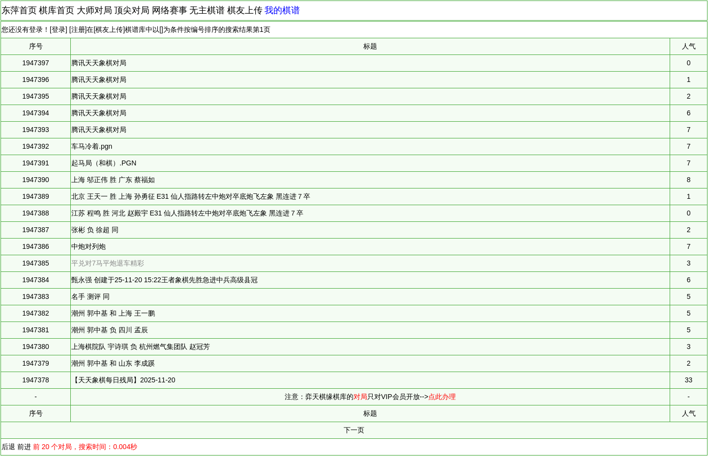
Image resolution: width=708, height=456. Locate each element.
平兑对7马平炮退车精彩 (107, 263)
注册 (78, 29)
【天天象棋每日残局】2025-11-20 (123, 380)
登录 (58, 29)
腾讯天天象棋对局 (98, 63)
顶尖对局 (131, 10)
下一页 (354, 430)
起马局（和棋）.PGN (103, 163)
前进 (24, 447)
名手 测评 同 (90, 296)
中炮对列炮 (88, 246)
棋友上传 (245, 10)
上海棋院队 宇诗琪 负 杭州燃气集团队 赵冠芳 (140, 346)
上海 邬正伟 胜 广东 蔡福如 (113, 180)
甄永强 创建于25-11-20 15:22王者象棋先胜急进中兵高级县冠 (164, 280)
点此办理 (442, 397)
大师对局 (94, 10)
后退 (8, 447)
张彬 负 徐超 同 (94, 230)
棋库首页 (56, 10)
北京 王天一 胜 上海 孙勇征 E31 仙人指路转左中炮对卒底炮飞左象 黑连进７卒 (190, 196)
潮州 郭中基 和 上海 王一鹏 (113, 313)
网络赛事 (169, 10)
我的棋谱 (282, 10)
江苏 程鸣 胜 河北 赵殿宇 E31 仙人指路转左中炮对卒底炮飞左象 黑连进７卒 (187, 213)
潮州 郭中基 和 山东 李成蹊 (113, 363)
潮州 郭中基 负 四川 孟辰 (109, 330)
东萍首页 (19, 10)
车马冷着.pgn (91, 146)
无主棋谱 (207, 10)
